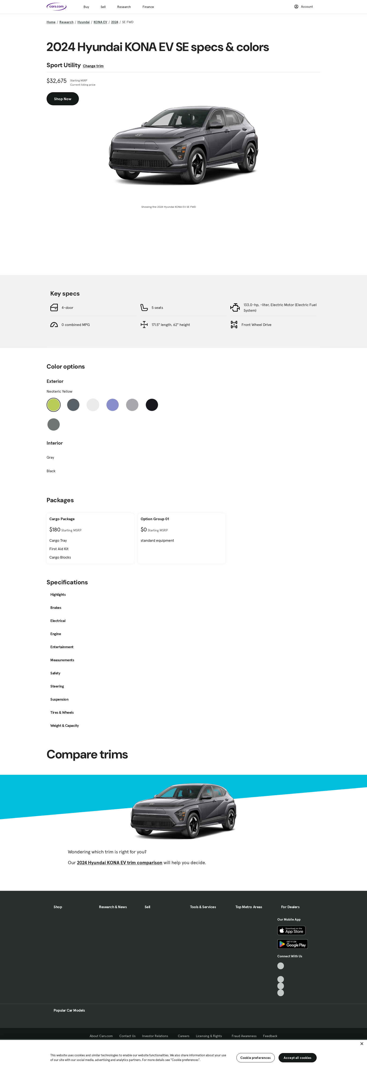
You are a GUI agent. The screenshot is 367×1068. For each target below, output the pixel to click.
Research (124, 7)
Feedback (270, 1036)
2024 (114, 22)
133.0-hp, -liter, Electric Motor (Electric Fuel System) (280, 307)
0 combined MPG (76, 324)
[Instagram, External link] (280, 986)
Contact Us (127, 1036)
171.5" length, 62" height (171, 324)
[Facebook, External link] (280, 972)
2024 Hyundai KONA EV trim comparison (119, 863)
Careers (183, 1036)
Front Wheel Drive (257, 324)
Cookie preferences (255, 1058)
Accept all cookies (298, 1058)
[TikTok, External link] (280, 965)
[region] (183, 1053)
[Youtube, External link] (280, 979)
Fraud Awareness (244, 1036)
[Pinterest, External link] (280, 992)
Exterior (55, 381)
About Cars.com (101, 1036)
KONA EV (100, 22)
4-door (67, 307)
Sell (103, 7)
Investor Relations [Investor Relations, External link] (156, 1036)
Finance (148, 7)
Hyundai (83, 22)
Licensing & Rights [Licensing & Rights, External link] (210, 1036)
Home (51, 22)
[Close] (362, 1044)
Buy (86, 7)
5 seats (157, 307)
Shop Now (62, 98)
